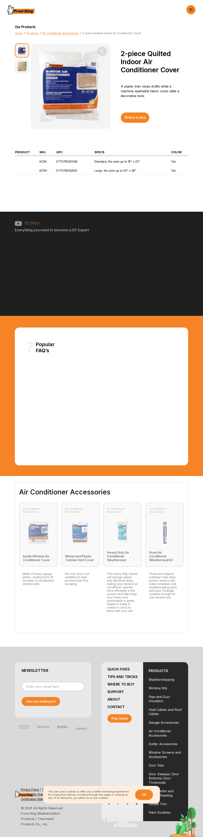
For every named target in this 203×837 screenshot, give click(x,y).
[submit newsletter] (41, 701)
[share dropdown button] (102, 51)
